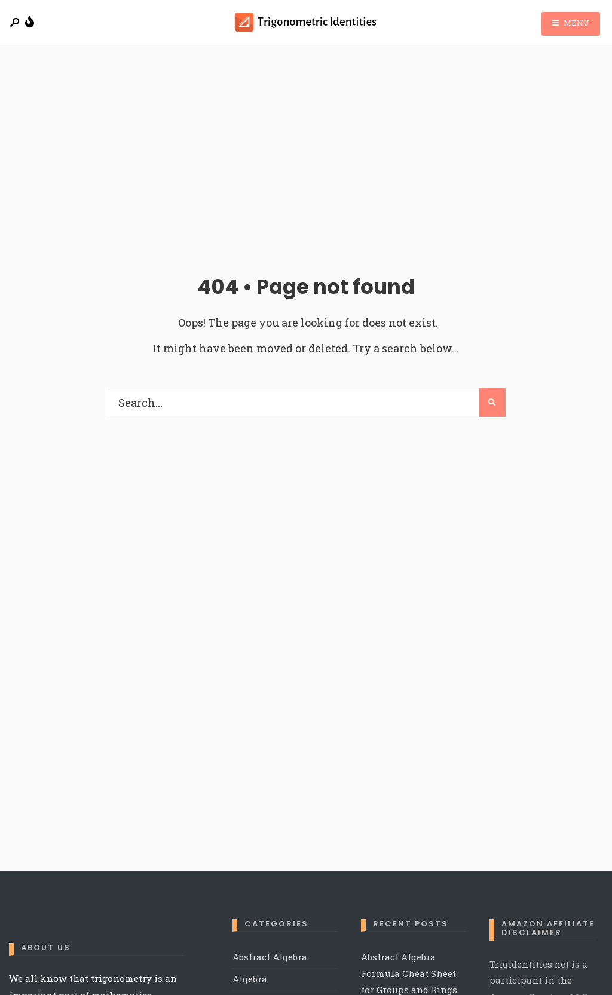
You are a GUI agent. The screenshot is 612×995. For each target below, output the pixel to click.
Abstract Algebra (269, 957)
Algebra (249, 979)
